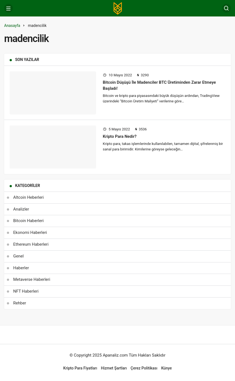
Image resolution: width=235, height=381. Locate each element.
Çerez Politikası (144, 368)
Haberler (21, 267)
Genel (18, 256)
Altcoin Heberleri (28, 197)
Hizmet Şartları (114, 368)
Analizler (21, 209)
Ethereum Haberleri (30, 244)
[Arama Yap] (226, 8)
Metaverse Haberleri (31, 279)
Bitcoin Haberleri (28, 220)
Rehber (19, 303)
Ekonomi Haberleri (30, 232)
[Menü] (8, 8)
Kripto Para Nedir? (120, 136)
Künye (166, 368)
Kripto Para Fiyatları (80, 368)
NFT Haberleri (26, 291)
